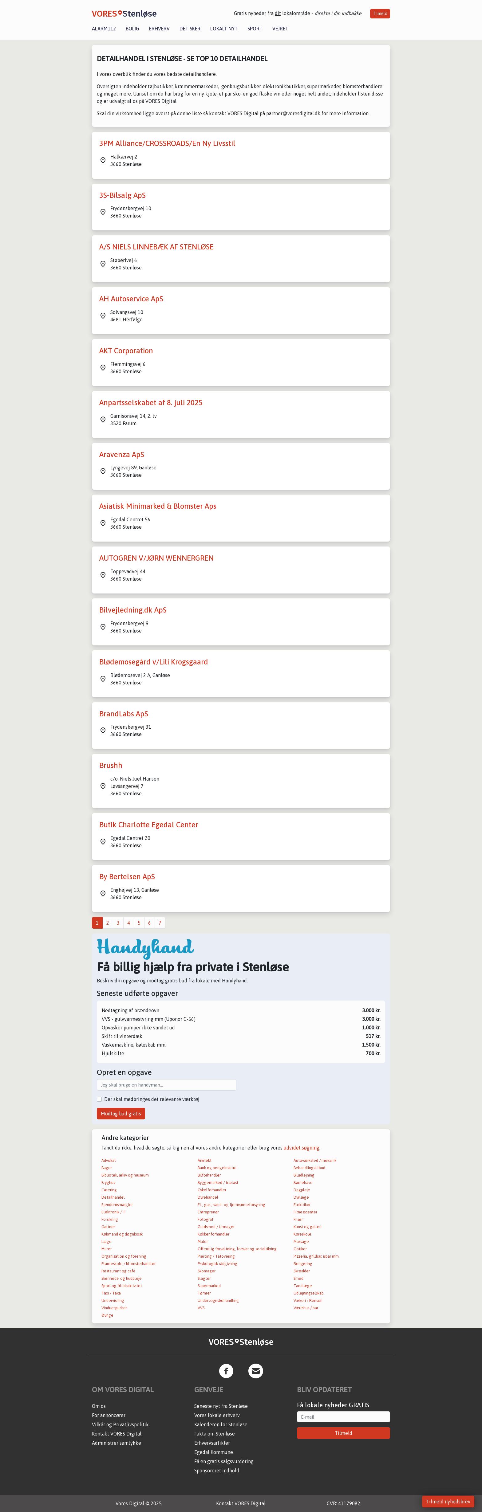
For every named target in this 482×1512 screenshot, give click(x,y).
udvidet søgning (301, 1147)
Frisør (298, 1219)
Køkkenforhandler (213, 1234)
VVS (201, 1308)
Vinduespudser (114, 1308)
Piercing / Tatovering (216, 1256)
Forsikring (109, 1219)
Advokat (108, 1160)
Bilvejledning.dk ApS (133, 610)
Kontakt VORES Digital (116, 1433)
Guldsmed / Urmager (216, 1226)
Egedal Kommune (213, 1452)
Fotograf (205, 1219)
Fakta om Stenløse (214, 1433)
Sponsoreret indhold (216, 1470)
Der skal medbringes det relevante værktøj (152, 1099)
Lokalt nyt (224, 28)
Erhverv (159, 28)
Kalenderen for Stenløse (220, 1424)
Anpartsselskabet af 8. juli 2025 (151, 402)
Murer (106, 1249)
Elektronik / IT (113, 1212)
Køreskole (302, 1234)
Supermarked (209, 1285)
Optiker (300, 1249)
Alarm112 (104, 28)
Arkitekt (204, 1160)
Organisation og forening (123, 1256)
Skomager (206, 1271)
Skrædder (302, 1271)
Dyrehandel (208, 1197)
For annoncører (108, 1415)
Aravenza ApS (121, 454)
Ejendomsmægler (117, 1204)
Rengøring (303, 1263)
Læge (106, 1241)
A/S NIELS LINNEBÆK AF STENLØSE (156, 247)
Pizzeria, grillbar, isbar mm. (317, 1256)
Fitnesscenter (305, 1212)
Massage (301, 1241)
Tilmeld (380, 13)
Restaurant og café (118, 1271)
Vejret (280, 28)
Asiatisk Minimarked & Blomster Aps (157, 506)
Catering (109, 1190)
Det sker (190, 28)
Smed (298, 1278)
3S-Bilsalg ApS (122, 195)
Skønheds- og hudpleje (121, 1278)
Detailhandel (113, 1197)
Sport (255, 28)
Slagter (204, 1278)
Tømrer (204, 1293)
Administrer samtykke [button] (116, 1443)
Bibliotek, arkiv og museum (125, 1175)
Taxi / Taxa (111, 1293)
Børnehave (303, 1182)
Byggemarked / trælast (218, 1182)
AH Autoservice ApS (131, 299)
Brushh (110, 765)
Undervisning (112, 1300)
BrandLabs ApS (123, 714)
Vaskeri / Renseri (308, 1300)
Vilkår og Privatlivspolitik (120, 1424)
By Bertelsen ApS (127, 876)
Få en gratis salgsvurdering (224, 1461)
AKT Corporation (126, 351)
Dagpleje (302, 1190)
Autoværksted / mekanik (315, 1160)
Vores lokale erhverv (217, 1415)
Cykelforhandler (212, 1190)
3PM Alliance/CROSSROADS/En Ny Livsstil (167, 143)
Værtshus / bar (306, 1308)
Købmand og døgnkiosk (122, 1234)
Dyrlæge (301, 1197)
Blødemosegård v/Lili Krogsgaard (153, 662)
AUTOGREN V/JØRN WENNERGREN (156, 558)
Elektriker (302, 1204)
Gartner (108, 1226)
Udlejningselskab (309, 1293)
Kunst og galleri (308, 1226)
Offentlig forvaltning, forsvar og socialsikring (237, 1249)
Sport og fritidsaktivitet (121, 1285)
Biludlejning (304, 1175)
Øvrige (107, 1315)
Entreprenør (208, 1212)
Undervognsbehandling (218, 1300)
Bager (106, 1167)
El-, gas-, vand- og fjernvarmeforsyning (231, 1204)
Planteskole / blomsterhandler (128, 1263)
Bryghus (108, 1182)
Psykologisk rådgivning (217, 1263)
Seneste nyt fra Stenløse (221, 1406)
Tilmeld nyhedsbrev (448, 1501)
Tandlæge (303, 1285)
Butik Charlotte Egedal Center (148, 825)
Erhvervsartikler (212, 1443)
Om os (99, 1406)
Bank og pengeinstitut (217, 1167)
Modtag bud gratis (121, 1113)
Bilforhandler (209, 1175)
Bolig (132, 28)
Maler (203, 1241)
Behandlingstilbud (309, 1167)
